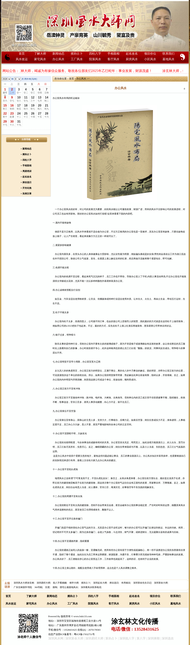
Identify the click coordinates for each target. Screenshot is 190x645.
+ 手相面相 (26, 165)
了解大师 (40, 53)
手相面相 (113, 53)
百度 (47, 587)
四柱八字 (95, 53)
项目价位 (150, 53)
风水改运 (22, 59)
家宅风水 (40, 59)
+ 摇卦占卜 (26, 154)
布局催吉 (125, 582)
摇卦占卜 (77, 53)
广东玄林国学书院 (23, 587)
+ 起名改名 (26, 176)
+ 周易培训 (26, 171)
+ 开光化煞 (26, 188)
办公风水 (58, 59)
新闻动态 (58, 53)
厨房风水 (132, 59)
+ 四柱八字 (26, 160)
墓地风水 (168, 59)
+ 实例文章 (26, 193)
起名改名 (132, 53)
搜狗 (55, 587)
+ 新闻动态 (26, 148)
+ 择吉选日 (26, 182)
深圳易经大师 (43, 582)
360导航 (38, 587)
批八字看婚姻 (59, 582)
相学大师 (73, 582)
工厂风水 (77, 59)
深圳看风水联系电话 (91, 587)
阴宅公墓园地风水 (69, 587)
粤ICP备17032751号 (84, 634)
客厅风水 (113, 59)
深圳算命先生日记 (142, 582)
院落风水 (95, 59)
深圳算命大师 (161, 582)
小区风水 (150, 59)
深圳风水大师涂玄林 (24, 582)
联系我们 (168, 53)
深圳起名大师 (100, 582)
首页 (22, 53)
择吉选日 (114, 582)
